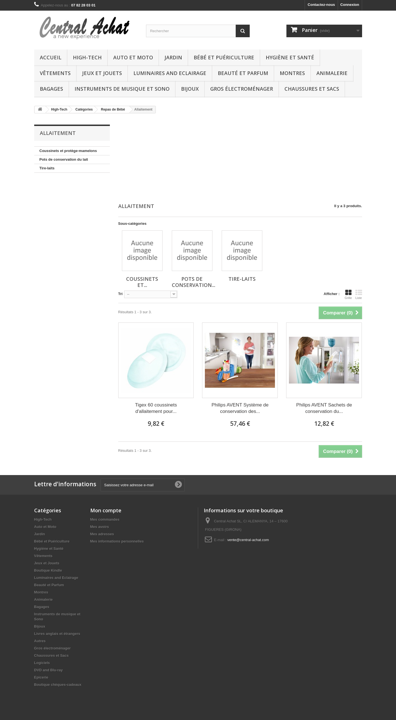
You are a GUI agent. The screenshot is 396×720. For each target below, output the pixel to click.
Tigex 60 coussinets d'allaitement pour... (156, 408)
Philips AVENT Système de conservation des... (240, 408)
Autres (40, 641)
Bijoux (190, 88)
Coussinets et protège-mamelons (68, 151)
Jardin (173, 57)
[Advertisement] (240, 159)
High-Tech (87, 57)
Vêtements (55, 73)
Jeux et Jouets (102, 73)
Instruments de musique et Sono (122, 88)
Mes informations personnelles (117, 541)
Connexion (349, 5)
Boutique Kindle (48, 570)
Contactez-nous (321, 5)
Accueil (50, 57)
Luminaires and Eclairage (169, 73)
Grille (348, 294)
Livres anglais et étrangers (57, 634)
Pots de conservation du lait (64, 159)
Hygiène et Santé (290, 57)
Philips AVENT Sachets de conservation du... (324, 408)
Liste (358, 294)
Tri (120, 294)
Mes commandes (105, 519)
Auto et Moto (133, 57)
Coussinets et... (142, 281)
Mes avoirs (99, 527)
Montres (292, 73)
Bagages (51, 88)
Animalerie (332, 73)
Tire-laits (47, 168)
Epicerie (41, 677)
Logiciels (42, 663)
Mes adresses (102, 534)
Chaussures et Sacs (311, 88)
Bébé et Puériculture (224, 57)
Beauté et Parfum (243, 73)
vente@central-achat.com (248, 540)
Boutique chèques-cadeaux (58, 684)
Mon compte (105, 510)
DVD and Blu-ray (48, 670)
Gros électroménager (241, 88)
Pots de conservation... (193, 281)
